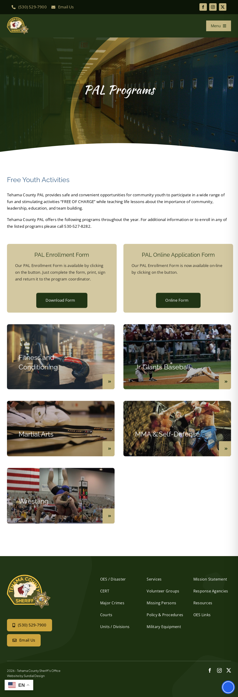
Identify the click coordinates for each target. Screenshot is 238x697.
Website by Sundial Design (26, 676)
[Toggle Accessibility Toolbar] (228, 687)
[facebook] (203, 7)
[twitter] (222, 7)
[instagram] (213, 7)
